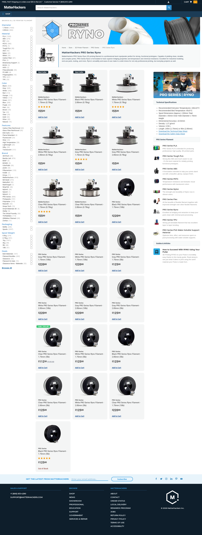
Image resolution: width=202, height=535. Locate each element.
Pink (6, 107)
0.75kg (7, 238)
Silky (6, 147)
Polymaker (9, 201)
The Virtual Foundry (11, 213)
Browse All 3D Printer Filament (17, 20)
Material (6, 34)
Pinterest (176, 478)
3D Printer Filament (81, 48)
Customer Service (51, 2)
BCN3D (7, 163)
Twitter (161, 478)
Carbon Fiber (9, 58)
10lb (6, 248)
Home (64, 48)
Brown (7, 110)
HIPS (6, 67)
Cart (190, 2)
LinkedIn (171, 478)
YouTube (181, 478)
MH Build (8, 180)
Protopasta (9, 199)
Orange (8, 95)
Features (6, 125)
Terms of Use (117, 522)
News (72, 497)
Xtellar (6, 211)
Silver (6, 119)
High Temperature (11, 142)
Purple (7, 105)
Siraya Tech (9, 206)
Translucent (9, 150)
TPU (6, 77)
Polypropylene (10, 75)
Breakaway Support (11, 63)
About (114, 493)
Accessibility (117, 526)
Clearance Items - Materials (15, 263)
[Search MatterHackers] (169, 7)
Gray (7, 88)
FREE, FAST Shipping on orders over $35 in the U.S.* (22, 2)
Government (76, 515)
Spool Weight (8, 233)
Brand (5, 153)
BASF (6, 161)
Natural (7, 122)
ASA (6, 51)
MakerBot (8, 182)
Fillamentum (9, 170)
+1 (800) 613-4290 (65, 2)
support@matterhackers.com (26, 497)
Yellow (7, 98)
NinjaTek (8, 187)
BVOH (6, 65)
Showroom (75, 501)
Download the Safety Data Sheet (172, 134)
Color (4, 83)
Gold (6, 117)
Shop (72, 493)
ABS (6, 39)
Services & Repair (78, 519)
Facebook (156, 478)
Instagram (166, 478)
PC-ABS (7, 72)
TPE (6, 79)
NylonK (7, 192)
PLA (7, 36)
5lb (6, 245)
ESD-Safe (8, 133)
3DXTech (8, 156)
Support (73, 512)
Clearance (8, 259)
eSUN (6, 168)
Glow (6, 140)
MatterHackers (10, 177)
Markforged (8, 185)
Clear (6, 114)
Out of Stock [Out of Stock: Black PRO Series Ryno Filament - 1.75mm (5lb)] (43, 469)
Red (6, 93)
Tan (6, 112)
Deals (4, 251)
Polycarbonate (10, 70)
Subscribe (122, 479)
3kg (6, 243)
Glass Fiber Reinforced (13, 130)
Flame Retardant (10, 135)
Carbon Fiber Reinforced (13, 128)
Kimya (7, 175)
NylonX (7, 194)
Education (74, 508)
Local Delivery (118, 504)
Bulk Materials (10, 254)
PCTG (6, 46)
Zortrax (7, 221)
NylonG (7, 189)
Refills (7, 227)
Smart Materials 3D (11, 209)
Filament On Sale (11, 261)
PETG (7, 44)
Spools (8, 229)
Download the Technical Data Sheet (173, 131)
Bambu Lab (9, 158)
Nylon (6, 53)
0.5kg (7, 235)
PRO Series (95, 48)
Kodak (6, 173)
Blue (6, 102)
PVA (6, 60)
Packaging (7, 224)
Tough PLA (8, 48)
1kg (7, 240)
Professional (76, 504)
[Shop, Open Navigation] (6, 14)
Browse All (7, 268)
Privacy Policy (118, 519)
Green (7, 100)
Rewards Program (121, 508)
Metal (6, 55)
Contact (115, 497)
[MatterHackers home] (15, 8)
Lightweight (9, 145)
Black (7, 86)
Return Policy (118, 515)
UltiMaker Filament (11, 218)
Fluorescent (9, 138)
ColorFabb (8, 165)
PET (6, 41)
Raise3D (8, 204)
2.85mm (8, 30)
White (7, 91)
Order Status (118, 501)
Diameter (6, 25)
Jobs (113, 512)
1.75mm (8, 28)
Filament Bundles (11, 256)
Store (70, 48)
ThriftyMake (9, 216)
